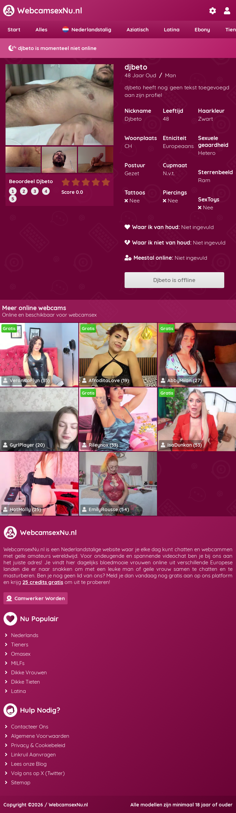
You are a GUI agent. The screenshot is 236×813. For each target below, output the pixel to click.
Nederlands (21, 635)
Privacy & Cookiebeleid (35, 745)
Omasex (17, 654)
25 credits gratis (42, 582)
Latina (171, 29)
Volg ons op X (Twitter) (35, 773)
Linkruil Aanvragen (30, 754)
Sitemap (17, 782)
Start (14, 29)
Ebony (202, 29)
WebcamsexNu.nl (42, 11)
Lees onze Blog (26, 764)
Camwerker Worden (35, 598)
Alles (41, 29)
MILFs (14, 663)
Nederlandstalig (86, 29)
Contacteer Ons (26, 726)
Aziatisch (138, 29)
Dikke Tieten (22, 681)
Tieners (16, 644)
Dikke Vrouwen (26, 672)
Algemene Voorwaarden (37, 736)
